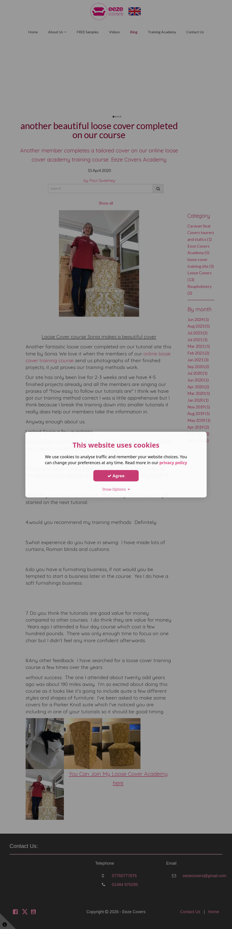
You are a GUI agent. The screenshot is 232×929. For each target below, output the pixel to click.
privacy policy (173, 462)
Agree (116, 475)
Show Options (116, 489)
